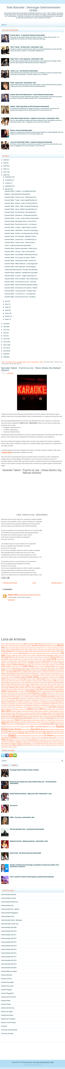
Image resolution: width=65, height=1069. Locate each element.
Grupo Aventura (36, 682)
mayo (7, 307)
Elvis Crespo (5, 677)
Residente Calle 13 (42, 726)
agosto (7, 189)
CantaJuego (4, 661)
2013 (4, 342)
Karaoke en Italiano (7, 1015)
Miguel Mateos (8, 714)
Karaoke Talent (21, 362)
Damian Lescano (5, 668)
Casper (8, 662)
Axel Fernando (23, 653)
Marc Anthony (6, 711)
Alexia (38, 647)
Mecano (34, 713)
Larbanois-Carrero (39, 698)
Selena (39, 733)
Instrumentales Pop (7, 905)
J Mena (32, 686)
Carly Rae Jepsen (56, 661)
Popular (5, 765)
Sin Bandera (48, 735)
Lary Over (47, 698)
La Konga (16, 696)
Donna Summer (33, 671)
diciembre (8, 177)
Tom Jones (49, 740)
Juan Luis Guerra (50, 689)
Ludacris (29, 707)
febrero (7, 316)
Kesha (45, 693)
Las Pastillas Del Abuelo (7, 700)
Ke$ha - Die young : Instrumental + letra (22, 817)
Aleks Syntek (8, 647)
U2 (22, 741)
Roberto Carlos (59, 729)
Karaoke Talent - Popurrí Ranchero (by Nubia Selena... (21, 285)
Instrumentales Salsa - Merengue (11, 920)
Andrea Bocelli (60, 649)
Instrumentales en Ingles (9, 971)
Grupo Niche (43, 682)
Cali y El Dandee (23, 659)
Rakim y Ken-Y (55, 724)
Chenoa (37, 662)
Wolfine (31, 745)
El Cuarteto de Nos (55, 673)
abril (6, 310)
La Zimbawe (8, 698)
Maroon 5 (46, 711)
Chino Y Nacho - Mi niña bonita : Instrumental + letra (26, 47)
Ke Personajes (34, 693)
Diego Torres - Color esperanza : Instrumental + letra (26, 59)
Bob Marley (22, 657)
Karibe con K (50, 691)
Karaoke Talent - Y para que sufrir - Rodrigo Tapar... (21, 291)
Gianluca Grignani (37, 680)
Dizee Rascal (59, 670)
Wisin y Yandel (17, 745)
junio (6, 304)
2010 (4, 351)
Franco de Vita (41, 679)
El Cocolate (47, 673)
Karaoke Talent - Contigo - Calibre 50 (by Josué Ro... (21, 227)
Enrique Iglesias (32, 677)
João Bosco (32, 689)
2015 (4, 336)
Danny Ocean (51, 668)
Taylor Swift (53, 737)
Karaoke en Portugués (8, 1019)
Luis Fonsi (52, 707)
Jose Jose (20, 689)
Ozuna (17, 720)
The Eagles (17, 740)
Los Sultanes (52, 705)
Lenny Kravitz (27, 700)
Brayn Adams (38, 657)
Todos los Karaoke (7, 1033)
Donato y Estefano (22, 671)
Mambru (36, 709)
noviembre (8, 180)
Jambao (44, 686)
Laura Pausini (19, 700)
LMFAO (34, 694)
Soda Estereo (60, 735)
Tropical (18, 741)
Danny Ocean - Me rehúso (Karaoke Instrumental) (25, 853)
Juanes (4, 691)
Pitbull (3, 724)
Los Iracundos (37, 703)
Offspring (42, 718)
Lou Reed (8, 707)
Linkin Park (42, 700)
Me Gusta (29, 713)
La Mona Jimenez (28, 696)
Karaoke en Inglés (7, 1011)
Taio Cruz (38, 737)
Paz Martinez (22, 722)
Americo (35, 649)
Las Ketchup (60, 698)
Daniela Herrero (16, 668)
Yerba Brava (53, 745)
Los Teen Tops (60, 705)
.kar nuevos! (13, 805)
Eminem (11, 677)
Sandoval (57, 731)
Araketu (53, 651)
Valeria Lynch (30, 741)
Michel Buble (56, 713)
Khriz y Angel (55, 693)
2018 (4, 327)
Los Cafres (58, 701)
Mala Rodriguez (16, 709)
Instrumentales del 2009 (8, 927)
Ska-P (55, 735)
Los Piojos (4, 705)
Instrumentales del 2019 (8, 964)
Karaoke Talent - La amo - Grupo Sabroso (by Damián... (22, 218)
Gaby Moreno (16, 680)
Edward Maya (26, 673)
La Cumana (61, 694)
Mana (41, 709)
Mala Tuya (24, 709)
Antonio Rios (43, 651)
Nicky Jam (60, 716)
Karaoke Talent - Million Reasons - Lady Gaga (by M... (21, 263)
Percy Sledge (37, 722)
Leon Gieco (35, 700)
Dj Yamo (6, 671)
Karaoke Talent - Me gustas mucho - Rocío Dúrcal (20, 221)
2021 (4, 172)
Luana (13, 707)
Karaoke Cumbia (6, 978)
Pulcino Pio (35, 724)
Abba (6, 643)
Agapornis (37, 643)
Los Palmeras (53, 703)
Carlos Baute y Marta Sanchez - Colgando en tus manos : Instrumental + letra (34, 118)
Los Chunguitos (11, 703)
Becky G (33, 655)
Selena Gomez (47, 733)
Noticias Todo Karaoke (8, 1022)
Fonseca (34, 679)
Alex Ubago (16, 647)
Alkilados (56, 647)
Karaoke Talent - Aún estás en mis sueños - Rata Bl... (21, 288)
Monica (31, 714)
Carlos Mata (38, 661)
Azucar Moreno (33, 653)
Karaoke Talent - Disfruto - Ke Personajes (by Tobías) (21, 233)
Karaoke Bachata (6, 975)
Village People (60, 741)
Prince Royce (20, 724)
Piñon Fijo (9, 724)
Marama (61, 709)
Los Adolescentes (10, 701)
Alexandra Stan (24, 647)
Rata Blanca (5, 726)
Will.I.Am (61, 743)
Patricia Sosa (51, 720)
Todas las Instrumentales (9, 1030)
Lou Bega (3, 707)
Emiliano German (13, 595)
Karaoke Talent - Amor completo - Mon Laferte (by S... (22, 279)
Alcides (17, 645)
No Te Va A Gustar (17, 718)
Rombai (8, 731)
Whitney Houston (53, 743)
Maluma (30, 709)
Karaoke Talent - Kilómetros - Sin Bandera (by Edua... (21, 215)
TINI (33, 737)
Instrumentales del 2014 (8, 946)
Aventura (6, 653)
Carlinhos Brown (12, 661)
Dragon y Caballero (42, 671)
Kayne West (11, 693)
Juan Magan (60, 689)
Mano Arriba (48, 709)
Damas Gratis (49, 666)
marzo (7, 313)
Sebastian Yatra (23, 733)
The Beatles (9, 740)
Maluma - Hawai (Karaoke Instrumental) (17, 194)
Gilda (55, 680)
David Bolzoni (9, 670)
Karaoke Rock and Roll (8, 997)
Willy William (4, 745)
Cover (15, 362)
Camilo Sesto (60, 659)
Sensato (54, 733)
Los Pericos (61, 703)
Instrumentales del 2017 (8, 957)
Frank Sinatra (60, 679)
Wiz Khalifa (25, 745)
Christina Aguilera (18, 664)
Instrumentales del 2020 (8, 967)
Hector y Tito (60, 684)
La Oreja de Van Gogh (47, 696)
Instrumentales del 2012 (8, 938)
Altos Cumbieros (5, 649)
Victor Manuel (44, 741)
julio (6, 301)
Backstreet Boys (56, 653)
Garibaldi (22, 680)
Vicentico (37, 741)
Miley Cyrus (15, 714)
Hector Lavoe (43, 684)
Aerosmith (31, 643)
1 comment (9, 373)
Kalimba (38, 691)
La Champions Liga (52, 694)
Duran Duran (58, 671)
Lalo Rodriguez (30, 698)
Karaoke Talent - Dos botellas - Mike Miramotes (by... (21, 254)
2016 (4, 333)
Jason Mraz (4, 687)
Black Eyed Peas (6, 657)
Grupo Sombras (59, 682)
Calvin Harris (42, 659)
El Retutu (42, 675)
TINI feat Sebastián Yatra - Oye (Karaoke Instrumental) (27, 829)
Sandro (62, 731)
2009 (4, 354)
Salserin (53, 731)
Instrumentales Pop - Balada (10, 909)
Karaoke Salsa (5, 1000)
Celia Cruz (13, 662)
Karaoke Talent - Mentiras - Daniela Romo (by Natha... (21, 272)
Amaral (30, 649)
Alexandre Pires (32, 647)
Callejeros (36, 659)
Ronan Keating (25, 731)
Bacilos (39, 653)
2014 (4, 339)
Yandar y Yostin (40, 745)
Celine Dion (20, 662)
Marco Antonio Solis (18, 711)
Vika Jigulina (52, 741)
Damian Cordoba (59, 666)
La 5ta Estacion (42, 694)
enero (7, 319)
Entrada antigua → (57, 583)
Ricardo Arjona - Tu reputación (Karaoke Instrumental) (27, 35)
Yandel (47, 745)
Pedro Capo (30, 722)
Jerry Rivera (32, 687)
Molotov (27, 714)
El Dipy (62, 673)
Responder (11, 600)
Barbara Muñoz (22, 655)
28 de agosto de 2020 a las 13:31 (30, 595)
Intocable (15, 686)
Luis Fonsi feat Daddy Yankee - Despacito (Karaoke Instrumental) (31, 142)
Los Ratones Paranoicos (15, 705)
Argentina (9, 362)
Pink (57, 722)
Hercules (3, 686)
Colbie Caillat (45, 664)
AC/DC (3, 643)
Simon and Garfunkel (38, 735)
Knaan (9, 694)
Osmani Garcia (10, 720)
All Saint (62, 647)
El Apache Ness (35, 673)
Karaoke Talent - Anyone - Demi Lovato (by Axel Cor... (21, 203)
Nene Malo (36, 716)
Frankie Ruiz (4, 680)
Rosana (31, 731)
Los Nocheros (45, 703)
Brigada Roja (46, 657)
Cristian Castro (6, 666)
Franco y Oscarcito (51, 679)
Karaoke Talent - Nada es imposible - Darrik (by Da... (21, 248)
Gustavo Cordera (25, 684)
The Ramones (23, 740)
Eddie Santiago (10, 673)
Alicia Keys (51, 647)
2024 (4, 163)
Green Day (28, 682)
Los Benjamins (35, 701)
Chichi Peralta (44, 662)
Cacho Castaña (13, 659)
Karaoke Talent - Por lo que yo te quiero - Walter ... (20, 257)
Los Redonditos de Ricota (31, 705)
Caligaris (30, 659)
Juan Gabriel (40, 689)
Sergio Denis (4, 735)
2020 (4, 175)
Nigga (3, 718)
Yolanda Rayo (60, 745)
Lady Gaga (15, 698)
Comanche (51, 664)
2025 (4, 160)
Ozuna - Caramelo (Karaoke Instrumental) (18, 245)
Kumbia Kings (28, 694)
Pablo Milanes (36, 720)
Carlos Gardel (30, 661)
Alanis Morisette (9, 645)
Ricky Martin (35, 729)
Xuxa (34, 745)
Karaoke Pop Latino (7, 986)
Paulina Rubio (5, 722)
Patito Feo (43, 720)
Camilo (54, 659)
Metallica (39, 713)
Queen (40, 724)
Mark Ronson (39, 711)
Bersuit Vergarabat (47, 655)
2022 (4, 169)
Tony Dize (56, 740)
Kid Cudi (61, 693)
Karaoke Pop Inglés (7, 982)
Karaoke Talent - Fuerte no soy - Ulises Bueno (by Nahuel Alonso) (31, 369)
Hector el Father (51, 684)
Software (13, 738)
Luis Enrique (36, 707)
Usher (25, 741)
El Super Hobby (55, 675)
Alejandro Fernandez (38, 645)
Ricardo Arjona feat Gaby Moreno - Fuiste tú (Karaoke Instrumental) (31, 94)
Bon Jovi (27, 657)
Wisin (10, 745)
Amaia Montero (16, 649)
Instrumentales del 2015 (8, 949)
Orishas (3, 720)
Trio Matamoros (11, 741)
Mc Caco (24, 713)
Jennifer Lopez (14, 687)
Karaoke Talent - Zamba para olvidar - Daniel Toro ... (21, 260)
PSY (21, 720)
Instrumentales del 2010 (8, 931)
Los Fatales (30, 703)
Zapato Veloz (4, 747)
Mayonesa (18, 713)
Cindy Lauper (27, 664)
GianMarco (29, 680)
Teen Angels (60, 737)
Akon (62, 643)
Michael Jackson (47, 713)
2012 (4, 345)
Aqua (48, 651)
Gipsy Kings (60, 680)
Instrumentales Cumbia (8, 898)
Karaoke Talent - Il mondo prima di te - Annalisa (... (21, 297)
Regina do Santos (25, 726)
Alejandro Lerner (51, 645)
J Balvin (27, 686)
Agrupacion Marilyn (47, 643)
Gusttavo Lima (34, 684)
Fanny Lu (9, 679)
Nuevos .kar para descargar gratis (21, 130)
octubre (7, 183)
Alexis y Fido (44, 647)
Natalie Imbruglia (6, 716)
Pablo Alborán (27, 720)
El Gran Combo (5, 675)
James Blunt (50, 686)
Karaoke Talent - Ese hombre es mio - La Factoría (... (21, 224)
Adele (25, 643)
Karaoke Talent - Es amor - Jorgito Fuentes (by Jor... (21, 276)
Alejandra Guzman (25, 645)
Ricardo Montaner (15, 729)
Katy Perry (4, 693)
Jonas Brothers (5, 689)
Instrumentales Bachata (8, 894)
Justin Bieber (31, 691)
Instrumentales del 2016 (8, 953)
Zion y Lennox (12, 747)
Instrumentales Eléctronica (9, 902)
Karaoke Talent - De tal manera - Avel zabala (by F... (21, 212)
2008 (4, 357)
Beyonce (56, 655)
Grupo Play (50, 682)
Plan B (14, 724)
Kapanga (44, 691)
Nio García (8, 718)
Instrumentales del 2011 (8, 935)
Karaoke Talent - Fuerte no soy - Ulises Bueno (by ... (21, 197)
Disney (53, 670)
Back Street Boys (46, 653)
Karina (57, 691)
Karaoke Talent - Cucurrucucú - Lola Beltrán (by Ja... (21, 239)
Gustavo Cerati (15, 684)
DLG (21, 666)
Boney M (32, 657)
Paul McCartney (60, 720)
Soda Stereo (5, 737)
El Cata (41, 673)
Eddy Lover (19, 673)
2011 (4, 348)
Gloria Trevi (21, 682)
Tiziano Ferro (42, 740)
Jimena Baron (49, 687)
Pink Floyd (61, 722)
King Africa (4, 694)
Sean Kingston (12, 733)
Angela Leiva (32, 651)
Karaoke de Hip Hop (7, 1008)
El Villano (61, 675)
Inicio (4, 25)
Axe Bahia (15, 653)
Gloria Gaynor (14, 682)
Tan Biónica (45, 737)
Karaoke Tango (6, 1004)
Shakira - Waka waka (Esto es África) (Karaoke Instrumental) (29, 106)
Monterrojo (36, 714)
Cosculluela (58, 664)
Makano (8, 709)
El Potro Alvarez (25, 675)
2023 (4, 166)
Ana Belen (41, 649)
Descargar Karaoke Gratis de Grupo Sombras (24, 770)
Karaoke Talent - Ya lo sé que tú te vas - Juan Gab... (21, 282)
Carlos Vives (46, 661)
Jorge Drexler (13, 689)
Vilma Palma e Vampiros (8, 743)
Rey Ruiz (50, 726)
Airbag (59, 643)
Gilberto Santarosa (48, 680)
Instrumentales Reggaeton (9, 913)
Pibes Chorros (45, 722)
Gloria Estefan (5, 682)
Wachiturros (39, 743)
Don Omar (12, 671)
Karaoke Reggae (6, 989)
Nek (22, 716)
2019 (4, 324)
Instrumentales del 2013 (8, 942)
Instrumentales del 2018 (8, 960)
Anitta (38, 651)
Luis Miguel (60, 707)
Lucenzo (25, 707)
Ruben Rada (46, 731)
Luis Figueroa (44, 707)
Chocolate (9, 664)
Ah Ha (55, 643)
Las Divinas (53, 698)
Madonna (3, 709)
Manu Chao (55, 709)
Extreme (56, 677)
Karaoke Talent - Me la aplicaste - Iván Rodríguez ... (21, 266)
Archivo (14, 765)
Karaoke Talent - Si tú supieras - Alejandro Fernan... (21, 236)
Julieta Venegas (12, 691)
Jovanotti (26, 689)
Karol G (61, 691)
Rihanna (43, 729)
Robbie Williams (50, 729)
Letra (28, 362)
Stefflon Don (28, 737)
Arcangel (57, 651)
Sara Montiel (4, 733)
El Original (12, 675)
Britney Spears (55, 657)
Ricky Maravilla (26, 729)
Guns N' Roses (5, 684)
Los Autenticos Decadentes (23, 701)
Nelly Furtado (28, 716)
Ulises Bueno (35, 362)
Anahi (53, 649)
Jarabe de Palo (59, 686)
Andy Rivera (16, 651)
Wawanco (46, 743)
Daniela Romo (35, 668)
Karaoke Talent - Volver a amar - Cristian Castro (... (20, 242)
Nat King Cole (51, 714)
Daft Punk (37, 666)
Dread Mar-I (51, 671)
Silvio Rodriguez (27, 735)
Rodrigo (3, 731)
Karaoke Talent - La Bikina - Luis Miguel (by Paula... (21, 191)
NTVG (45, 714)
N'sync (41, 714)
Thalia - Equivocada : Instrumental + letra (23, 83)
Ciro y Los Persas (36, 664)
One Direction (49, 718)
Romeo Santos (16, 731)
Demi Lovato (26, 670)
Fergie (18, 679)
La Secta (57, 696)
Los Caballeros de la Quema (47, 701)
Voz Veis (33, 743)
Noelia (34, 718)
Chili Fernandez (54, 662)
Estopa (51, 677)
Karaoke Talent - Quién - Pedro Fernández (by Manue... (22, 206)
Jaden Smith (38, 686)
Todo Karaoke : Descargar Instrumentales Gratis (33, 9)
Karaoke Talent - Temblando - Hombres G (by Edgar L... (22, 230)
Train (5, 741)
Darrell (58, 668)
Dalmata (42, 666)
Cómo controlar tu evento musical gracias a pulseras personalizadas (32, 877)
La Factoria (4, 696)
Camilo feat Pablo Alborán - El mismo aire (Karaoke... (21, 269)
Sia (17, 735)
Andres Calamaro (6, 651)
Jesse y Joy (40, 687)
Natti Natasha (16, 716)
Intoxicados (21, 686)
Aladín (3, 645)
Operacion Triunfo (59, 718)
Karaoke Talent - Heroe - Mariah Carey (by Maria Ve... (21, 209)
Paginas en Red (36, 1065)
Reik (31, 726)
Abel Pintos (12, 643)
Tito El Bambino (33, 740)
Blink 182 (15, 657)
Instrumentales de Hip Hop (9, 924)
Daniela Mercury (25, 668)
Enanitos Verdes (20, 677)
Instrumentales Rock (7, 916)
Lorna (50, 700)
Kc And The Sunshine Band (21, 693)
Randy (62, 724)
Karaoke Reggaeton (7, 993)
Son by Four (21, 737)
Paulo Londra (14, 722)
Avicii (10, 653)
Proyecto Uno (28, 724)
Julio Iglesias (21, 691)
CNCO (6, 659)
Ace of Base (19, 643)
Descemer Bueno (34, 670)
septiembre (8, 186)
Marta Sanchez (54, 711)
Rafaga (47, 724)
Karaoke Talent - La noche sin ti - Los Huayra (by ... (21, 294)
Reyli (54, 726)
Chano (26, 662)
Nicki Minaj (53, 716)
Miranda (22, 714)
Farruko (14, 679)
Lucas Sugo (18, 707)
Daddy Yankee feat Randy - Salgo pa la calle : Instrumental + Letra (31, 793)
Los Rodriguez (43, 705)
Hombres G (9, 686)
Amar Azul (24, 649)
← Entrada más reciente (9, 583)
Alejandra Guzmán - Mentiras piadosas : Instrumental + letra (29, 841)
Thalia (3, 740)
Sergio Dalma (60, 733)
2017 (4, 330)
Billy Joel (61, 655)
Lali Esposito (22, 698)
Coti (62, 664)
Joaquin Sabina (59, 687)
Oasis (37, 718)
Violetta (18, 743)
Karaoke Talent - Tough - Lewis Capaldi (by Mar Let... (21, 200)
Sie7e (20, 735)
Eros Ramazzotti (44, 677)
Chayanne (31, 662)
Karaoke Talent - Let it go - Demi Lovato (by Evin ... (20, 251)
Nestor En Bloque (44, 716)
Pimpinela (52, 722)
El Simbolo (47, 675)
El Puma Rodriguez (35, 675)
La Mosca (37, 696)
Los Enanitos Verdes (20, 703)
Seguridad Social (33, 733)
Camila (49, 659)
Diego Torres (46, 670)
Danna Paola (43, 668)
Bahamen (8, 655)
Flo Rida (29, 679)
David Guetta (17, 670)
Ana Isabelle (47, 649)
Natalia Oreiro (60, 714)
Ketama (49, 693)
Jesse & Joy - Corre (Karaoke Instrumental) (24, 71)
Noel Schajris (28, 718)
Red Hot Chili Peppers (14, 726)
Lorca (47, 700)
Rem (35, 726)
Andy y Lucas (24, 651)
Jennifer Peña (23, 687)
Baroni (29, 655)
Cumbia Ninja (15, 666)
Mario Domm (30, 711)
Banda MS (15, 655)
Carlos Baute (22, 661)
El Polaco (18, 675)
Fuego (10, 680)
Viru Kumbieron (26, 743)
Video (41, 362)
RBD (43, 724)
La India (10, 696)
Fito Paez (23, 679)
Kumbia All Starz (19, 694)
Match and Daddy (10, 713)
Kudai (13, 694)
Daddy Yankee (28, 666)
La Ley (21, 696)
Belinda (39, 655)
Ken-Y (40, 693)
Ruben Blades (38, 731)
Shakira (12, 735)
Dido (40, 670)
